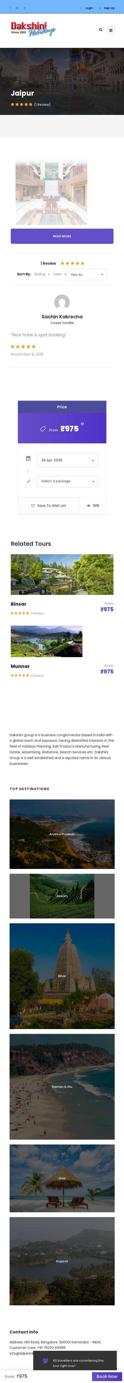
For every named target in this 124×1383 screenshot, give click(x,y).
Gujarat (62, 1261)
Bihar (62, 976)
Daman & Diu (62, 1086)
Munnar (20, 666)
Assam (62, 896)
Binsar (19, 604)
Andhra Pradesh (62, 834)
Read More (62, 236)
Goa (62, 1178)
